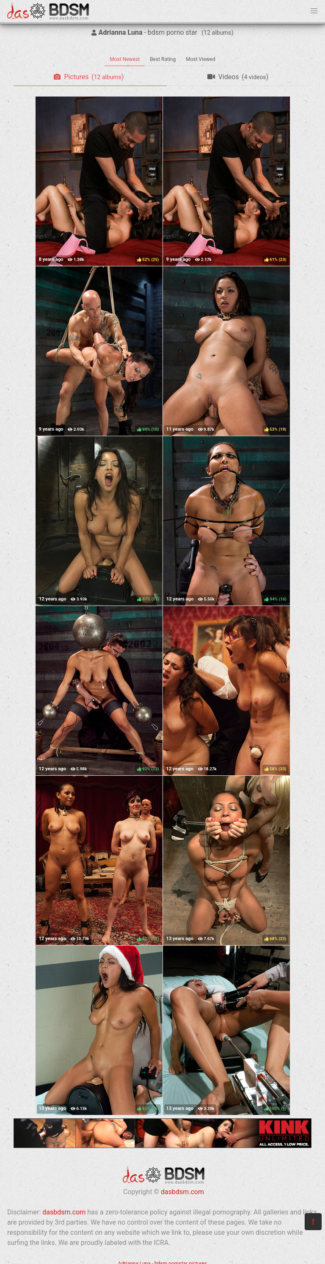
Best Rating (163, 59)
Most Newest (125, 59)
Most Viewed (200, 59)
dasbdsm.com (182, 1192)
